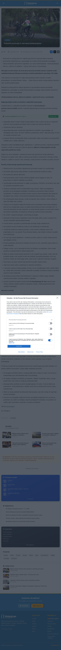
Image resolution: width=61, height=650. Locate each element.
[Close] (57, 298)
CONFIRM (19, 346)
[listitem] (30, 320)
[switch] (50, 323)
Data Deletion (21, 352)
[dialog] (30, 325)
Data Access (30, 352)
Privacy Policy (39, 352)
